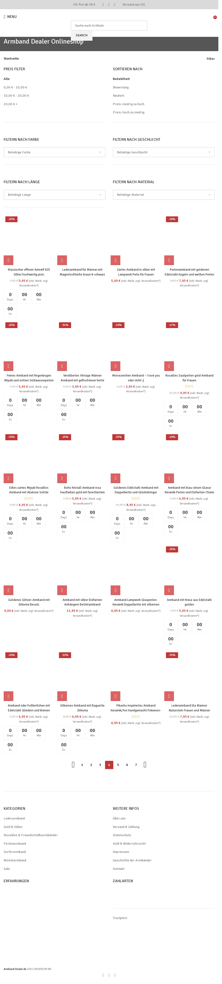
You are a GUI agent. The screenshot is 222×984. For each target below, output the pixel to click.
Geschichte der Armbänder (132, 861)
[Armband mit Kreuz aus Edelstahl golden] (190, 571)
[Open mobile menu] (10, 17)
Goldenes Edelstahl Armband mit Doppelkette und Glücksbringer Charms (136, 492)
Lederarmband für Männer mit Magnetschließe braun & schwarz (82, 273)
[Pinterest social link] (109, 4)
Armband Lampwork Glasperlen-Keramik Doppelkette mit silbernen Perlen (136, 604)
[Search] (109, 25)
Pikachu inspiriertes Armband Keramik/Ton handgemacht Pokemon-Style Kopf (136, 710)
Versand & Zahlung (126, 828)
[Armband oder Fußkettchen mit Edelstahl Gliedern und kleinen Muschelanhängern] (28, 677)
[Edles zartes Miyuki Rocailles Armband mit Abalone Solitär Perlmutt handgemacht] (28, 458)
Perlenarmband (15, 844)
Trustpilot (120, 918)
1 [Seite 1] (82, 766)
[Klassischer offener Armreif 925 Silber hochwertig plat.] (28, 239)
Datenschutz (122, 836)
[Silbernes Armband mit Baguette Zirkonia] (82, 677)
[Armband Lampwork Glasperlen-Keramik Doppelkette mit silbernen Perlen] (136, 571)
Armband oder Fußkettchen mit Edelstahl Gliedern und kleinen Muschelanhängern (28, 710)
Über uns (119, 819)
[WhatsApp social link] (115, 4)
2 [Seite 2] (91, 766)
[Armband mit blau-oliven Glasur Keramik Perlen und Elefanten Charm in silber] (190, 458)
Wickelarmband (15, 861)
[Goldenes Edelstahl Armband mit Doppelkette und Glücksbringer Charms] (136, 458)
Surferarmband (15, 852)
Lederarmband (14, 819)
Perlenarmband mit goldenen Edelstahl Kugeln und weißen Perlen (190, 273)
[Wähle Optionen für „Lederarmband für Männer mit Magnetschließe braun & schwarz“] (62, 259)
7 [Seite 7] (136, 766)
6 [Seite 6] (127, 766)
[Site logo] (109, 16)
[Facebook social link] (103, 4)
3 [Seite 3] (100, 766)
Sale (7, 869)
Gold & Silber (13, 828)
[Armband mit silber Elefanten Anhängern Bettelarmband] (82, 571)
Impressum (121, 852)
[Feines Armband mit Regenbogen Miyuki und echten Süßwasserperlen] (28, 345)
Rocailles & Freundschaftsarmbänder (31, 836)
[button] (8, 259)
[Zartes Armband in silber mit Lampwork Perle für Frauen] (136, 239)
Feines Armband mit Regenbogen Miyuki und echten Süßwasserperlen (28, 379)
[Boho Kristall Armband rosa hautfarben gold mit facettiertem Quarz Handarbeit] (82, 458)
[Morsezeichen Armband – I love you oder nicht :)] (136, 345)
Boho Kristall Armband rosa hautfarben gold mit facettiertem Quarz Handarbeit (82, 492)
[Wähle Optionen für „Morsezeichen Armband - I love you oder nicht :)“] (116, 365)
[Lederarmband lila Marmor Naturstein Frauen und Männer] (190, 677)
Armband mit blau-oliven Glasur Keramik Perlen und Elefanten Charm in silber (190, 492)
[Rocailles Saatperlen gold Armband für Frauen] (190, 345)
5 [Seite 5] (118, 766)
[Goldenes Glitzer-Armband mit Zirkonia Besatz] (28, 571)
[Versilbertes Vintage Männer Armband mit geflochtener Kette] (82, 345)
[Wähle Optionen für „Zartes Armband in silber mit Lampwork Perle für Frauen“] (116, 259)
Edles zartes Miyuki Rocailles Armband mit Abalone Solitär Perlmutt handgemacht (28, 492)
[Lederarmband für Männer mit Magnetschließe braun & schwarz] (82, 239)
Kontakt (118, 869)
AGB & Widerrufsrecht (129, 844)
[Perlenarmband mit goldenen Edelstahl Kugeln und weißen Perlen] (190, 239)
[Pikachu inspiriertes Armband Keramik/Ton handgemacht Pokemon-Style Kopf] (136, 677)
